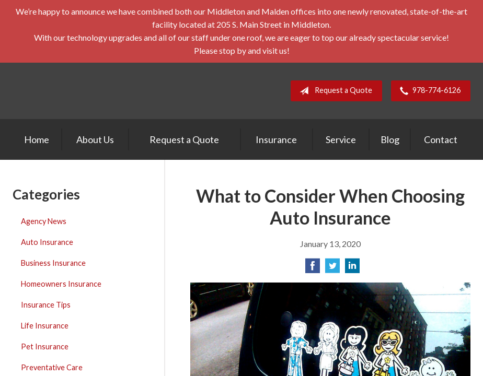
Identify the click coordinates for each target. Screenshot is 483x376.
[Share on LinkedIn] (352, 269)
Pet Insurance (44, 346)
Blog (390, 139)
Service (341, 139)
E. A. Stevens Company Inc (101, 91)
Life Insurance (44, 325)
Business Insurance (53, 262)
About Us (95, 139)
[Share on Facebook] (312, 269)
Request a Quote (333, 91)
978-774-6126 (428, 91)
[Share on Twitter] (332, 269)
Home (36, 139)
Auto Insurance (47, 242)
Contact (440, 139)
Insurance (276, 139)
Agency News (43, 221)
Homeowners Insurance (61, 283)
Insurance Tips (46, 304)
